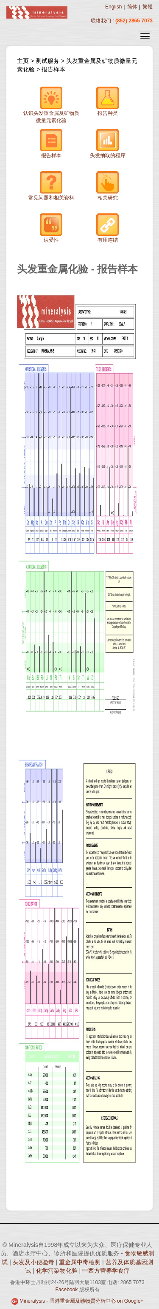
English (113, 7)
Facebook (66, 1290)
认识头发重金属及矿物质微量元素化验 (51, 104)
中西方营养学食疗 (106, 1270)
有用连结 (108, 228)
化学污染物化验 (57, 1270)
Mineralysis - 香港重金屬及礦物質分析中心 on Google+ (81, 1301)
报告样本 (53, 69)
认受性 (51, 228)
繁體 (147, 7)
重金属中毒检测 (80, 1262)
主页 (23, 60)
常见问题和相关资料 (51, 186)
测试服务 (48, 60)
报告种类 (108, 101)
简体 (132, 7)
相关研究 (108, 186)
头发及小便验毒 (34, 1262)
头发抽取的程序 (108, 143)
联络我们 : (102, 21)
